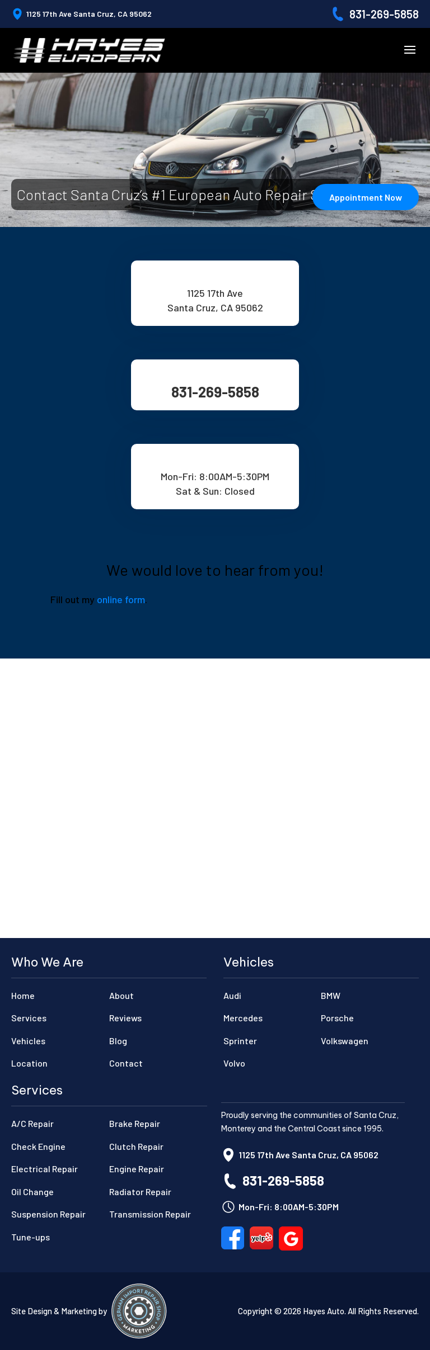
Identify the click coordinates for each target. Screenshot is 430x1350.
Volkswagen (344, 1040)
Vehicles (28, 1040)
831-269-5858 (384, 14)
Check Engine (38, 1146)
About (121, 995)
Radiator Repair (140, 1191)
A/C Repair (32, 1123)
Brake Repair (134, 1123)
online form (121, 599)
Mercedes (243, 1017)
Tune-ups (30, 1236)
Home (23, 995)
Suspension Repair (48, 1214)
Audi (232, 995)
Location (29, 1063)
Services (28, 1017)
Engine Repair (136, 1168)
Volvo (234, 1063)
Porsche (337, 1017)
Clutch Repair (136, 1146)
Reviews (125, 1017)
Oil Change (32, 1191)
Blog (118, 1040)
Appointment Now (365, 197)
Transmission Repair (150, 1214)
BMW (330, 995)
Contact (126, 1063)
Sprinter (240, 1040)
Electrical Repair (44, 1168)
